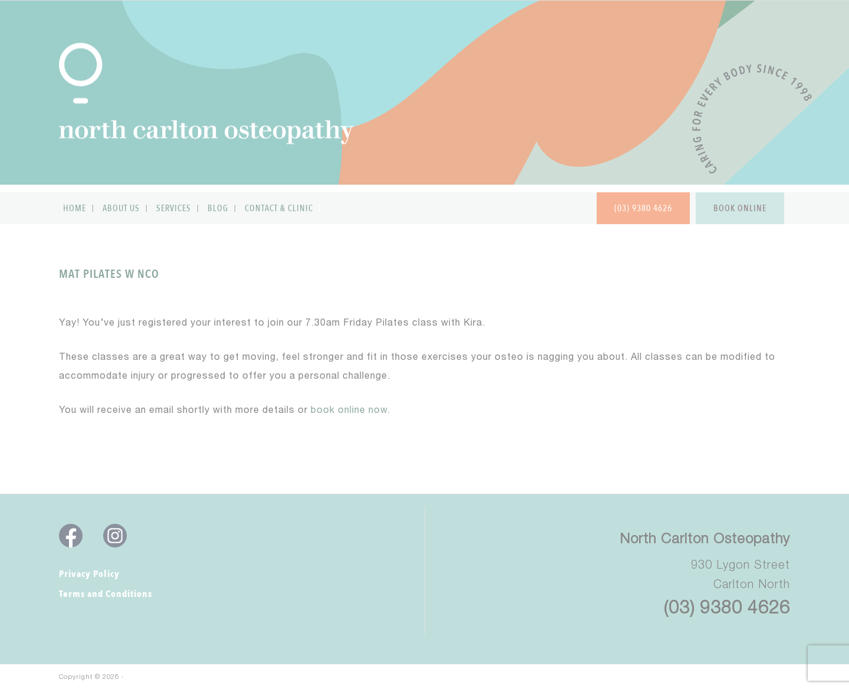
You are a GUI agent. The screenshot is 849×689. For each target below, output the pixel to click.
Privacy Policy (89, 573)
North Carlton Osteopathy (705, 538)
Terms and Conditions (105, 594)
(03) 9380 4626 (726, 606)
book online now (349, 411)
